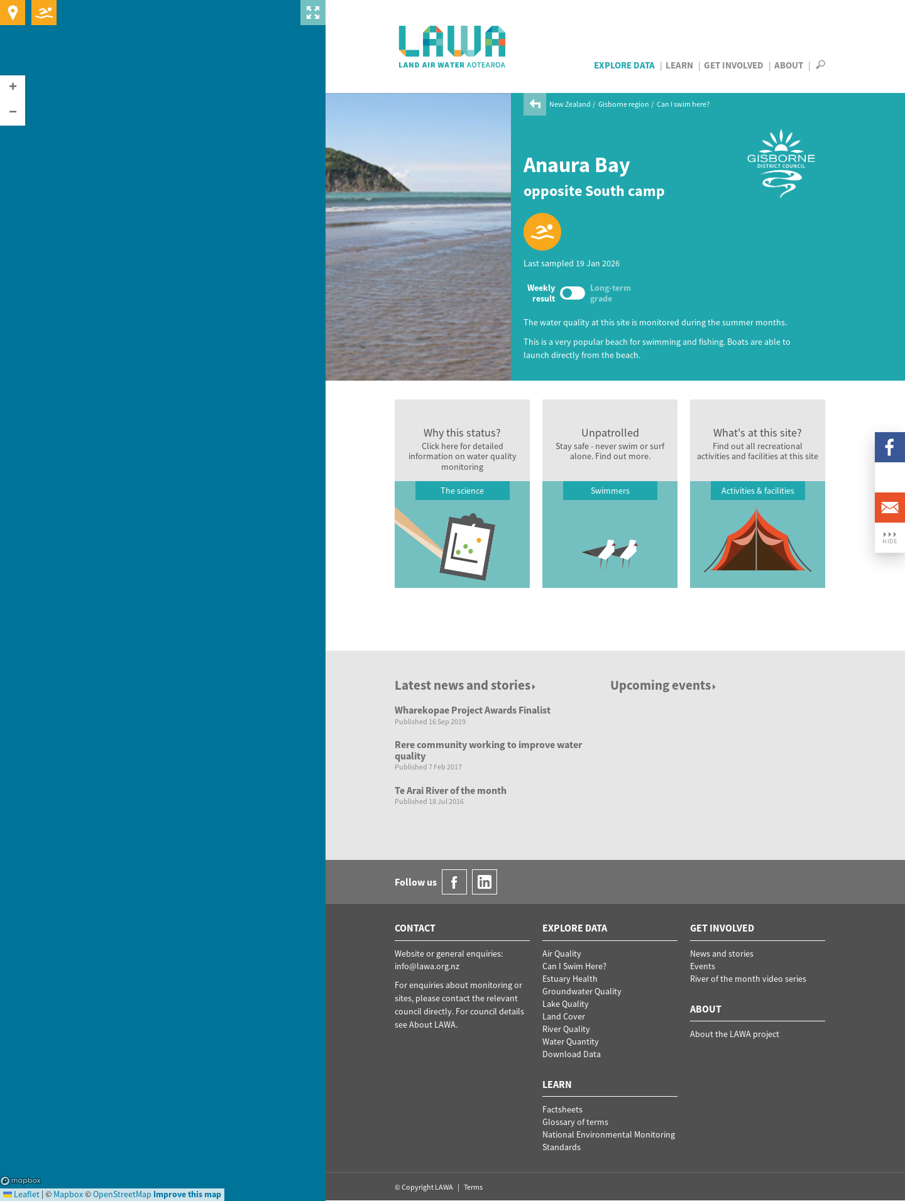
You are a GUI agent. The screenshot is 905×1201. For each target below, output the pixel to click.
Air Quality (561, 953)
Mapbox (20, 1181)
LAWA (453, 46)
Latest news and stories (466, 685)
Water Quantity (570, 1041)
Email (890, 507)
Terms (473, 1187)
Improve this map (187, 1194)
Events (702, 966)
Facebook (890, 447)
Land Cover (563, 1016)
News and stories (722, 953)
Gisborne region (623, 104)
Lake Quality (565, 1003)
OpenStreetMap (122, 1194)
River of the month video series (748, 978)
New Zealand (570, 104)
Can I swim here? (683, 104)
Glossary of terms (575, 1122)
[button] (12, 88)
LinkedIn (890, 477)
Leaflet (21, 1194)
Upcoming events (664, 685)
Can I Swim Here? (574, 966)
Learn (679, 65)
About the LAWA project (734, 1034)
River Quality (566, 1029)
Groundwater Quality (582, 991)
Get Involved (734, 65)
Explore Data (624, 65)
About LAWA (432, 1024)
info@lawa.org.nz (427, 966)
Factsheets (562, 1109)
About (788, 65)
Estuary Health (570, 978)
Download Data (571, 1054)
